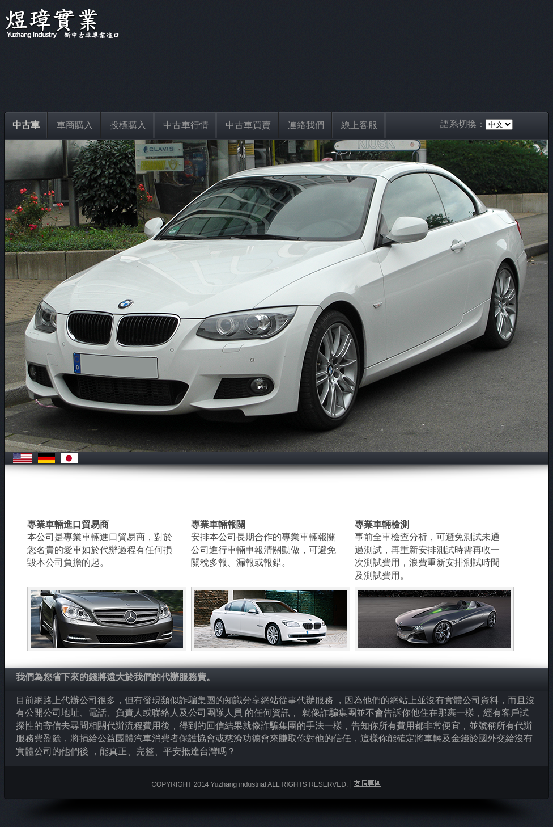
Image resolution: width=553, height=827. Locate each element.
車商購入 (75, 125)
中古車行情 (186, 125)
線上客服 (359, 125)
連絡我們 (306, 125)
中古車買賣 (248, 125)
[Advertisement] (276, 72)
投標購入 (128, 125)
